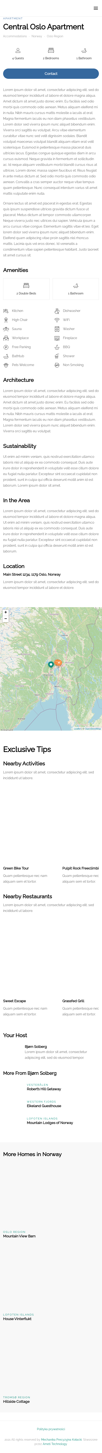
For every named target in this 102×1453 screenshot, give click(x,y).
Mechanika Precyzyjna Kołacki (61, 1439)
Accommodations (15, 36)
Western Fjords (41, 1101)
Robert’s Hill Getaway (44, 1089)
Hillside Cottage (16, 1402)
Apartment (13, 18)
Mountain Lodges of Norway (50, 1123)
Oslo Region (55, 36)
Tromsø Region (16, 1397)
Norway (37, 36)
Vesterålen (37, 1084)
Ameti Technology (55, 1444)
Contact (51, 74)
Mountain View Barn (19, 1236)
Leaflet (77, 729)
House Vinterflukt (17, 1319)
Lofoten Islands (42, 1118)
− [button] (5, 619)
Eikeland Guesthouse (44, 1106)
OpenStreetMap (93, 729)
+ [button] (5, 613)
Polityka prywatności (51, 1429)
